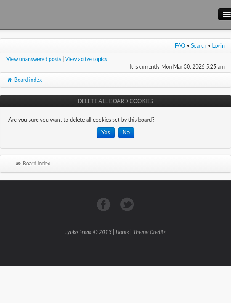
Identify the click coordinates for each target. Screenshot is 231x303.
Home (122, 232)
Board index (24, 80)
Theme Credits (149, 232)
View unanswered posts (33, 59)
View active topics (86, 59)
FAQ (180, 46)
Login (218, 46)
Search (199, 46)
